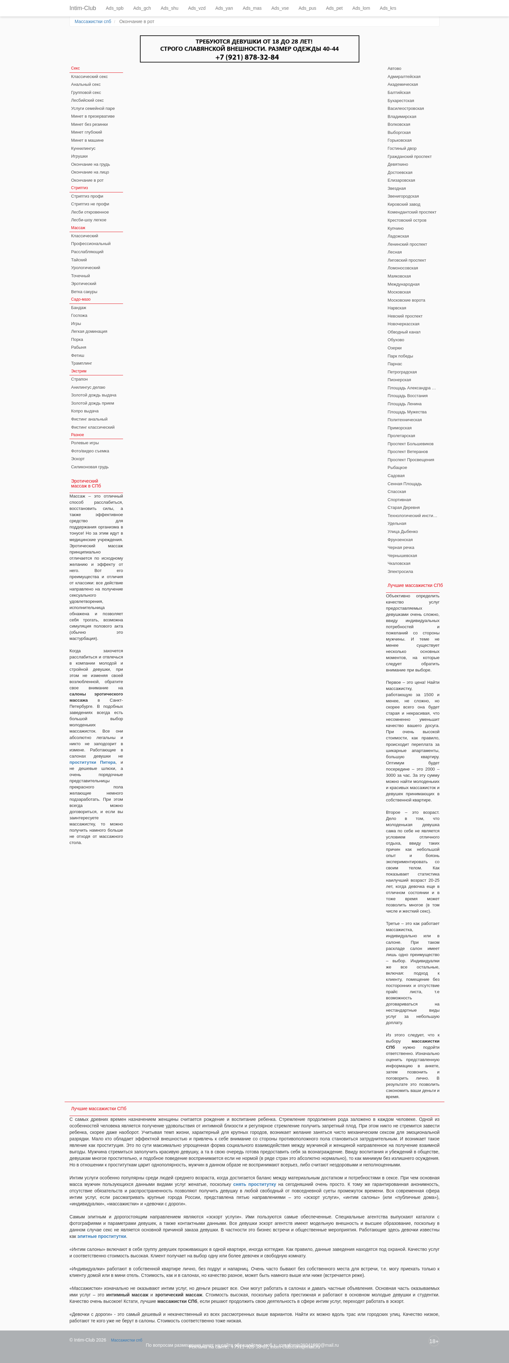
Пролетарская (401, 435)
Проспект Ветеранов (408, 451)
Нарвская (397, 307)
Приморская (400, 427)
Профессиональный (91, 243)
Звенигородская (403, 196)
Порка (77, 339)
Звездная (397, 188)
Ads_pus (307, 8)
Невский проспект (405, 316)
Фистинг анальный (89, 419)
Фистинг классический (93, 427)
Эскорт (78, 458)
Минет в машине (87, 140)
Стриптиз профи (87, 196)
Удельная (397, 523)
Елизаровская (401, 180)
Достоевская (400, 172)
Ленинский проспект (407, 244)
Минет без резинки (89, 124)
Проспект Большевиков (411, 443)
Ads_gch (142, 8)
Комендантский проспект (412, 212)
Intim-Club (82, 8)
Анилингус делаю (88, 387)
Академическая (403, 84)
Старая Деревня (404, 507)
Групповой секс (86, 92)
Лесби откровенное (90, 212)
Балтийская (399, 92)
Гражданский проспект (410, 156)
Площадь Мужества (407, 411)
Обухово (396, 339)
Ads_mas (252, 8)
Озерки (395, 347)
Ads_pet (334, 8)
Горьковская (400, 140)
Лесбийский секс (87, 100)
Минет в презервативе (93, 116)
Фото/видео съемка (90, 450)
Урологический (85, 267)
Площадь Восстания (408, 395)
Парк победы (400, 356)
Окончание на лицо (90, 172)
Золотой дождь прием (92, 403)
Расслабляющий (87, 251)
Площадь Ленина (405, 403)
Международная (403, 284)
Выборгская (399, 132)
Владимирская (402, 116)
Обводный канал (404, 332)
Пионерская (399, 379)
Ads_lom (361, 8)
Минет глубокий (86, 132)
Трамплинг (81, 363)
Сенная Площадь (405, 483)
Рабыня (78, 347)
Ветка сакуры (84, 291)
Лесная (395, 252)
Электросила (400, 571)
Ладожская (398, 236)
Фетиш (77, 355)
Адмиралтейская (404, 76)
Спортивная (399, 499)
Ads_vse (280, 8)
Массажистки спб (93, 21)
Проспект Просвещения (411, 459)
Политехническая (405, 419)
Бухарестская (401, 100)
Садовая (396, 475)
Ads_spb (114, 8)
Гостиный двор (402, 148)
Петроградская (402, 372)
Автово (394, 68)
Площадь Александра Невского (414, 387)
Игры (76, 323)
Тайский (79, 259)
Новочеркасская (403, 323)
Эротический (83, 283)
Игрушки (79, 156)
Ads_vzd (196, 8)
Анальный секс (86, 84)
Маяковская (399, 276)
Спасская (397, 491)
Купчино (396, 228)
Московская (399, 292)
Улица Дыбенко (403, 531)
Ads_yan (224, 8)
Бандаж (78, 307)
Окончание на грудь (90, 164)
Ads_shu (169, 8)
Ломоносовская (403, 268)
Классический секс (89, 76)
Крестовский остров (407, 220)
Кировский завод (404, 204)
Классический (84, 235)
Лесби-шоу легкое (88, 219)
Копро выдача (85, 411)
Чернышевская (402, 555)
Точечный (80, 275)
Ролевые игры (85, 442)
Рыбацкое (397, 467)
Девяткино (398, 164)
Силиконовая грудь (90, 466)
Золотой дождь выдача (94, 395)
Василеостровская (406, 108)
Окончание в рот (87, 180)
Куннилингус (83, 148)
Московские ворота (406, 300)
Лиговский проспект (407, 260)
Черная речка (401, 547)
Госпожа (79, 315)
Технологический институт (413, 515)
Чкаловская (399, 563)
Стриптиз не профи (90, 203)
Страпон (79, 379)
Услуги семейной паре (93, 108)
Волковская (399, 124)
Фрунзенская (400, 539)
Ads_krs (388, 8)
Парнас (395, 363)
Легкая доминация (89, 331)
